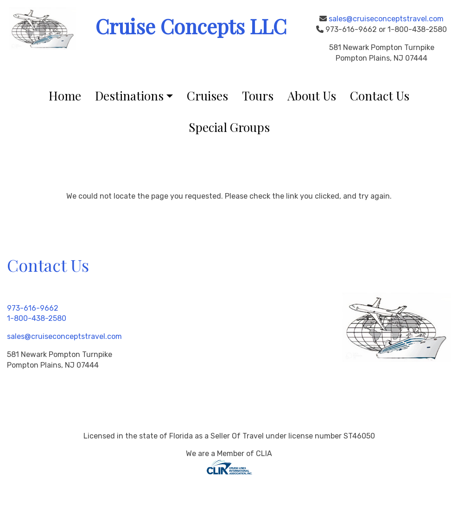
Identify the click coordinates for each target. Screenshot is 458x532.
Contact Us (379, 96)
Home (65, 96)
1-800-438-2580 (36, 318)
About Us (311, 96)
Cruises (207, 96)
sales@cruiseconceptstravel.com (386, 18)
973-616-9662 (32, 308)
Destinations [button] (129, 96)
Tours (258, 96)
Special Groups (229, 127)
